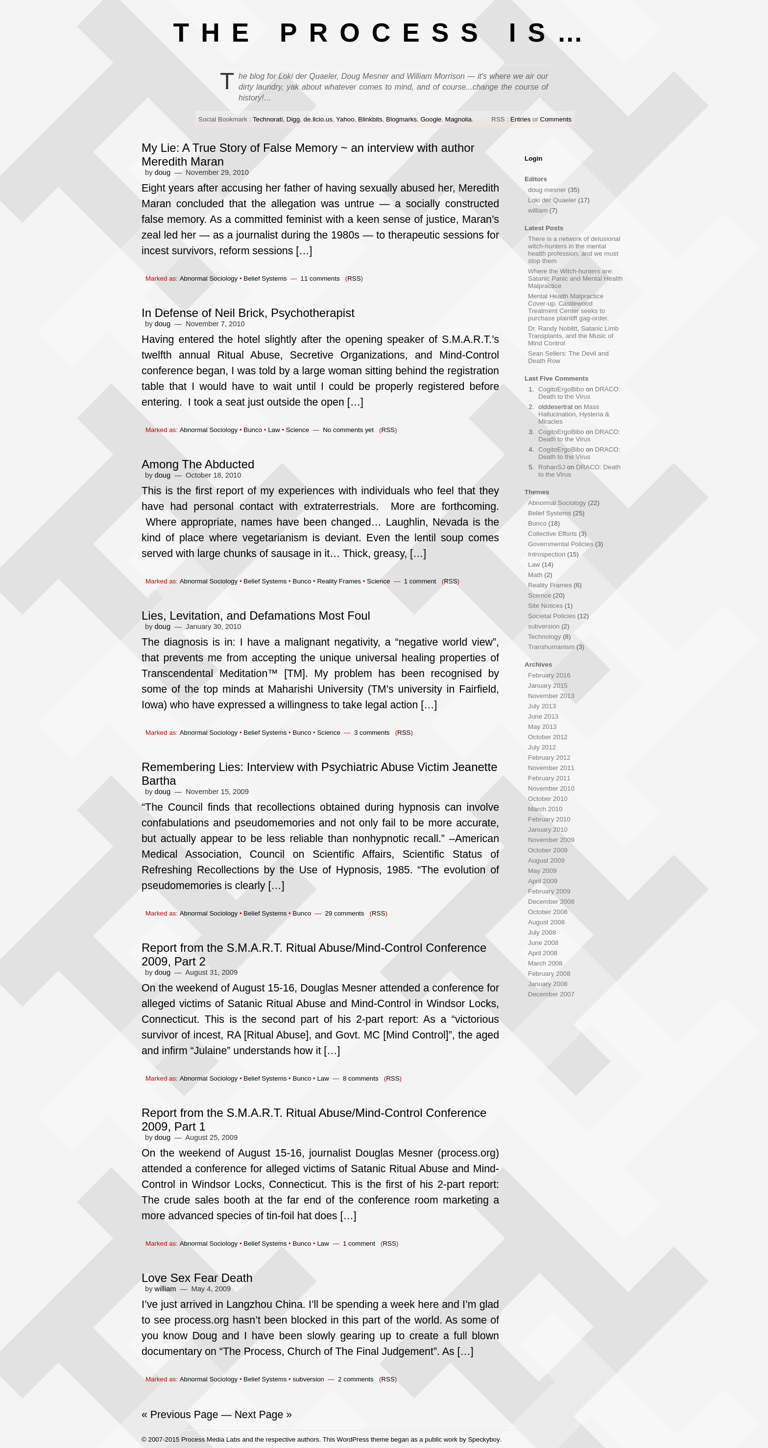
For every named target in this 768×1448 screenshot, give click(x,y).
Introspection (546, 554)
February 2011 (549, 778)
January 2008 (548, 984)
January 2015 (548, 685)
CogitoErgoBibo (561, 389)
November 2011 (551, 768)
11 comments (320, 278)
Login (533, 158)
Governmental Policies (560, 544)
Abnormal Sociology (209, 278)
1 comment (420, 581)
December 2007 (551, 994)
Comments (556, 119)
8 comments (361, 1078)
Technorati (268, 119)
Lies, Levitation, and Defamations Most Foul (256, 615)
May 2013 (542, 726)
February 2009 (549, 891)
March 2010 (545, 809)
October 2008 (548, 912)
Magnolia (458, 119)
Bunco (252, 430)
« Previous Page (180, 1415)
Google (430, 119)
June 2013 (543, 716)
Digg (293, 119)
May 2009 (542, 870)
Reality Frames (339, 581)
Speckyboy (484, 1439)
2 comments (356, 1379)
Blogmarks (401, 119)
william (165, 1289)
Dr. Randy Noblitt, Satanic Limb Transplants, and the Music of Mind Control (573, 336)
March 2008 (545, 963)
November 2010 (551, 788)
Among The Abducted (198, 464)
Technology (544, 636)
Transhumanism (551, 647)
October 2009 (548, 850)
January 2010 (548, 829)
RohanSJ (551, 467)
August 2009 (546, 860)
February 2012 (549, 757)
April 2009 (542, 881)
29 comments (344, 913)
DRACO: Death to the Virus (579, 393)
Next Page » (263, 1415)
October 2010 (548, 798)
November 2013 (551, 696)
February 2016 (549, 675)
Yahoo (345, 119)
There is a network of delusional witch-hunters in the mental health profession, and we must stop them (574, 250)
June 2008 (543, 942)
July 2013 (542, 706)
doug (163, 172)
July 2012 (542, 747)
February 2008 (549, 973)
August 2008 (546, 922)
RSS (353, 278)
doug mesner (547, 189)
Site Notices (545, 605)
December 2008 (551, 901)
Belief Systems (265, 278)
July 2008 (542, 932)
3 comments (372, 732)
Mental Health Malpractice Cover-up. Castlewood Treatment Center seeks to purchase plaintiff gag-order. (568, 307)
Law (274, 430)
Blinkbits (370, 119)
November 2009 (551, 840)
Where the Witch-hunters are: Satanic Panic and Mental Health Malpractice (575, 278)
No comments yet (348, 430)
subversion (308, 1379)
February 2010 (549, 819)
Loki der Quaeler (552, 200)
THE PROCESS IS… (384, 32)
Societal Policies (552, 616)
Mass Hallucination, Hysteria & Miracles (573, 414)
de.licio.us (318, 119)
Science (297, 430)
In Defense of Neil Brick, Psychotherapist (248, 312)
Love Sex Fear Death (197, 1277)
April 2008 (542, 953)
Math (535, 575)
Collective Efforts (552, 533)
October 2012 (548, 737)
